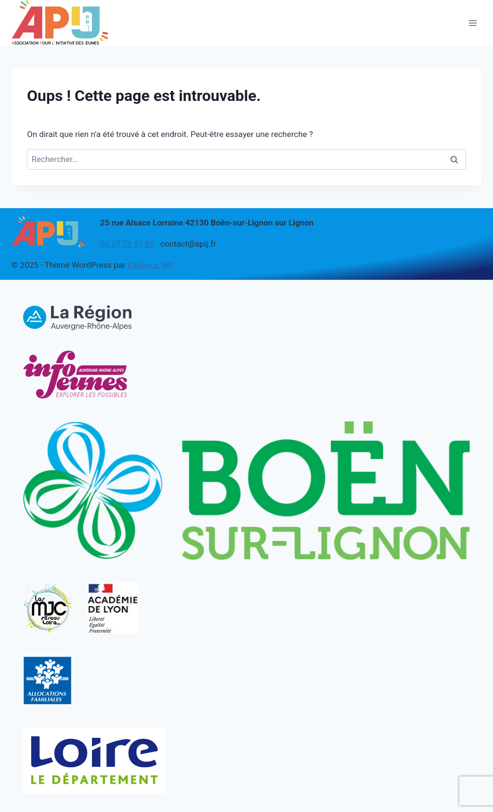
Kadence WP (151, 265)
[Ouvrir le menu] (472, 22)
